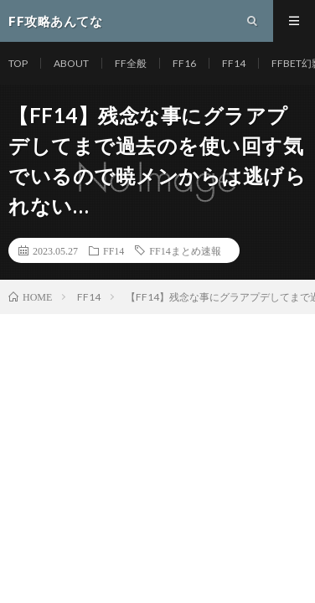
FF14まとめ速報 (184, 250)
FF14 (233, 63)
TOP (18, 63)
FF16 (184, 63)
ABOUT (71, 63)
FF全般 (131, 63)
